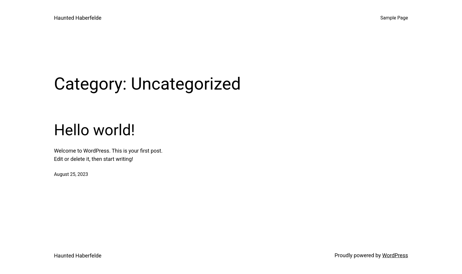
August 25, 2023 (71, 174)
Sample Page (394, 18)
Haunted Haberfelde (77, 18)
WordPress (395, 255)
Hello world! (94, 130)
